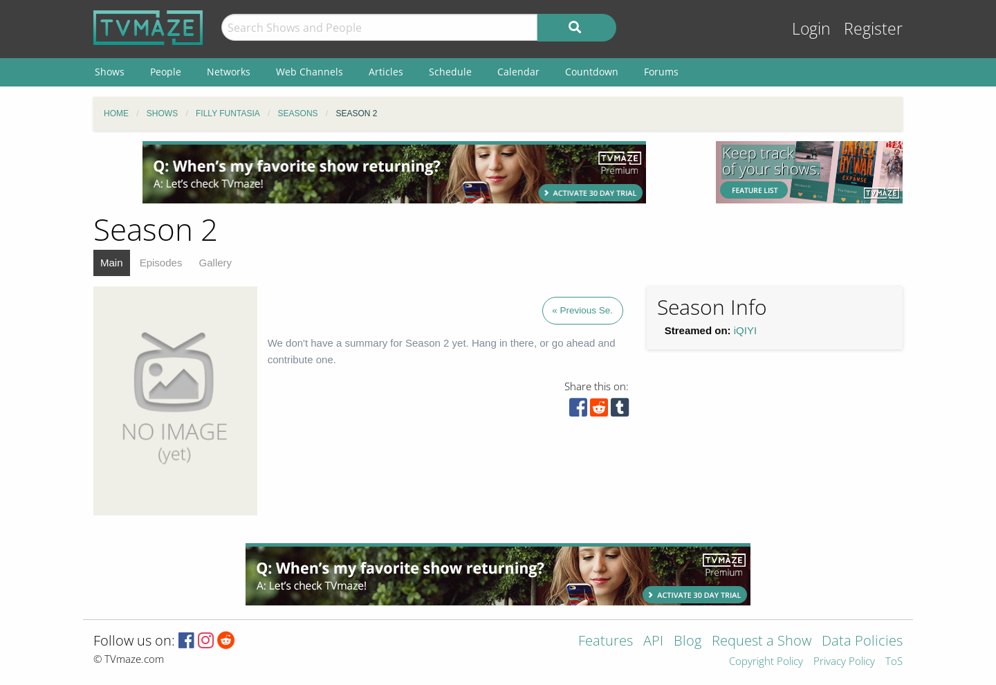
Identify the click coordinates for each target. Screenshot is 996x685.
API (653, 642)
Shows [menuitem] (109, 71)
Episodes (161, 262)
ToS (894, 662)
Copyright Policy (766, 662)
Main (111, 262)
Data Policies (862, 642)
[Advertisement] (394, 172)
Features (605, 642)
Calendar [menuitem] (518, 71)
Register (873, 28)
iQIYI (745, 330)
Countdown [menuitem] (591, 71)
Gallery (215, 262)
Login (811, 28)
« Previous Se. (582, 310)
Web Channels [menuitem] (309, 71)
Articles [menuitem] (386, 71)
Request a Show (761, 642)
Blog (687, 642)
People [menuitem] (165, 71)
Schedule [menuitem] (450, 71)
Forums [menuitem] (661, 71)
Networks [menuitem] (228, 71)
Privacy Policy (844, 662)
